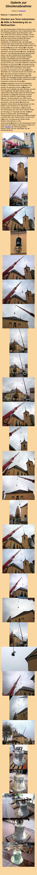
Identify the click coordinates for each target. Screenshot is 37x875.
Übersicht (22, 11)
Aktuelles (8, 127)
